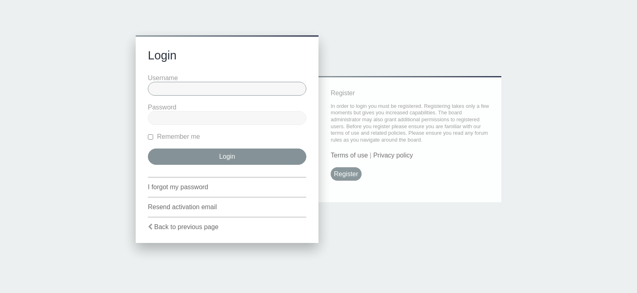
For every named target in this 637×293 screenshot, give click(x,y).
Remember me (174, 136)
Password (162, 107)
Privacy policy (393, 155)
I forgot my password (178, 187)
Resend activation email (182, 206)
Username (163, 77)
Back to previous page (186, 226)
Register (346, 174)
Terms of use (349, 155)
